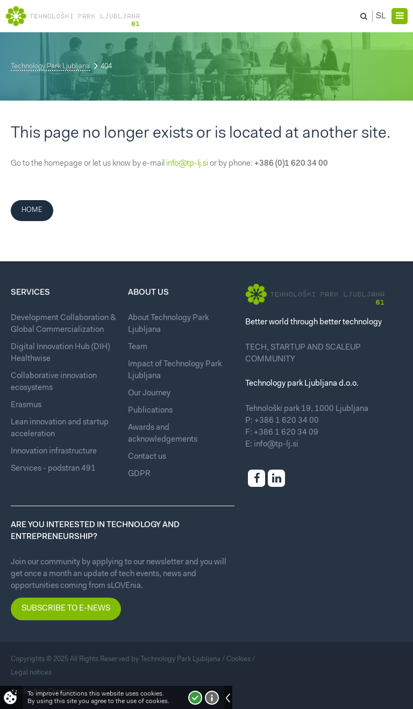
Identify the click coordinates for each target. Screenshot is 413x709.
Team (137, 347)
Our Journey (149, 393)
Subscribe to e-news (66, 609)
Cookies (238, 659)
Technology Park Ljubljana (50, 66)
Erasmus (26, 405)
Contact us (147, 457)
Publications (150, 411)
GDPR (139, 474)
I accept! (195, 698)
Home (32, 210)
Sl (381, 16)
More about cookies (212, 698)
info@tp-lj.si (187, 164)
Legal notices (31, 672)
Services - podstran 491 (53, 469)
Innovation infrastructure (54, 452)
